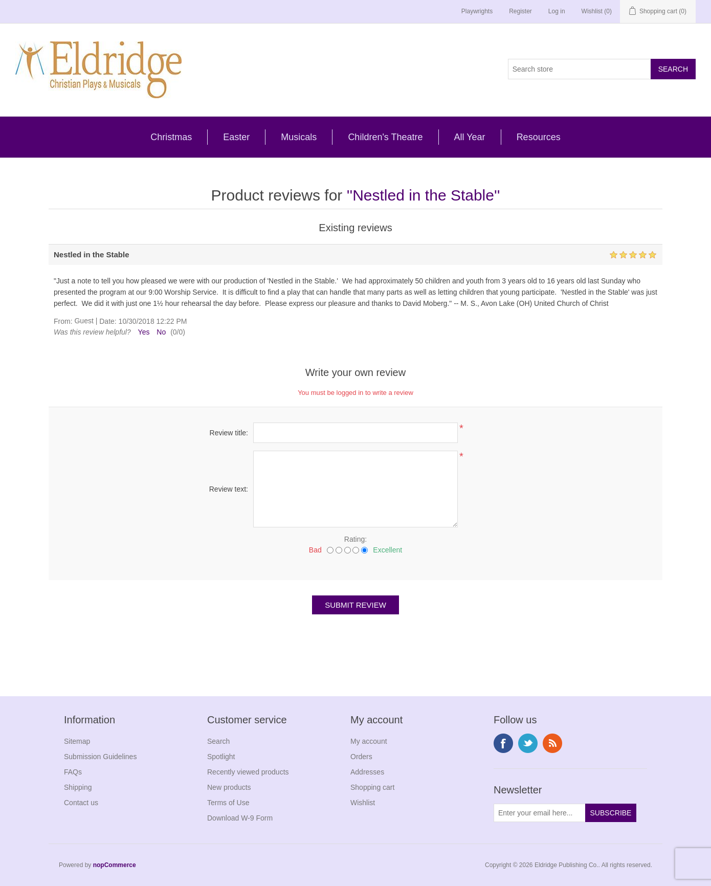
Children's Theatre (385, 137)
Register (520, 11)
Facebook (503, 743)
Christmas (171, 137)
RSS (552, 743)
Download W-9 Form (240, 818)
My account (368, 741)
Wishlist (362, 803)
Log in (556, 11)
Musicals (299, 137)
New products (229, 787)
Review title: (229, 433)
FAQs (73, 772)
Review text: (228, 489)
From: (63, 321)
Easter (236, 137)
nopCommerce (114, 865)
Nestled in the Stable (423, 195)
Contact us (81, 803)
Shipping (78, 787)
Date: (107, 321)
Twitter (528, 743)
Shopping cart (372, 787)
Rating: (355, 539)
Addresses (367, 772)
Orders (361, 756)
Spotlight (221, 756)
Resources (539, 137)
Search (218, 741)
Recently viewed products (248, 772)
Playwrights (477, 11)
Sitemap (77, 741)
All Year (469, 137)
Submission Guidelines (100, 756)
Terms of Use (228, 803)
